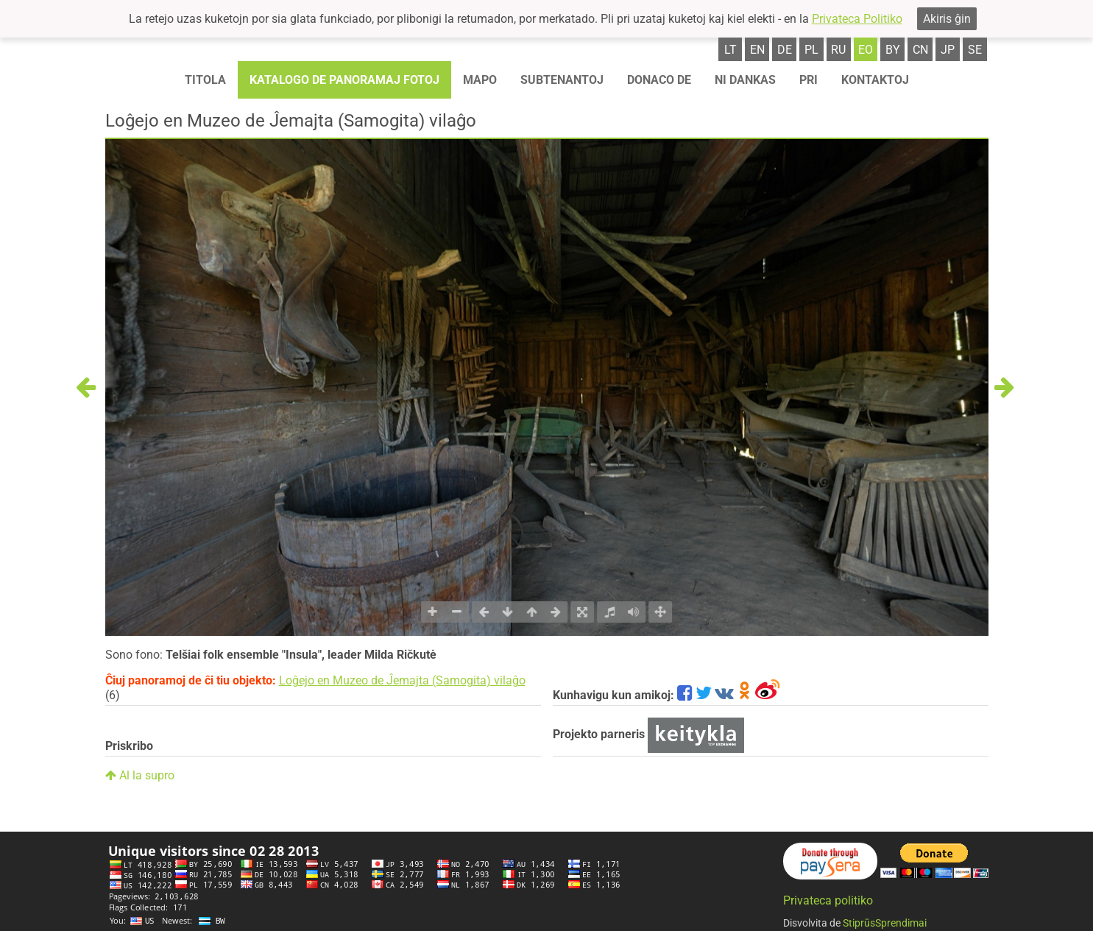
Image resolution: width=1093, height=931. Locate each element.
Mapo (480, 80)
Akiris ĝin (947, 19)
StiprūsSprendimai (885, 923)
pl (811, 50)
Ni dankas (745, 80)
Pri (808, 80)
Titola (205, 80)
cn (920, 50)
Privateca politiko (828, 900)
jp (948, 50)
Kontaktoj (875, 80)
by (892, 50)
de (784, 50)
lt (730, 50)
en (757, 50)
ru (838, 50)
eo (865, 50)
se (975, 50)
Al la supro (139, 775)
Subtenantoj (562, 80)
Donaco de (659, 80)
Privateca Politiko (857, 19)
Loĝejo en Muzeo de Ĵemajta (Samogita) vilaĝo (402, 680)
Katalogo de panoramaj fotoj (344, 80)
